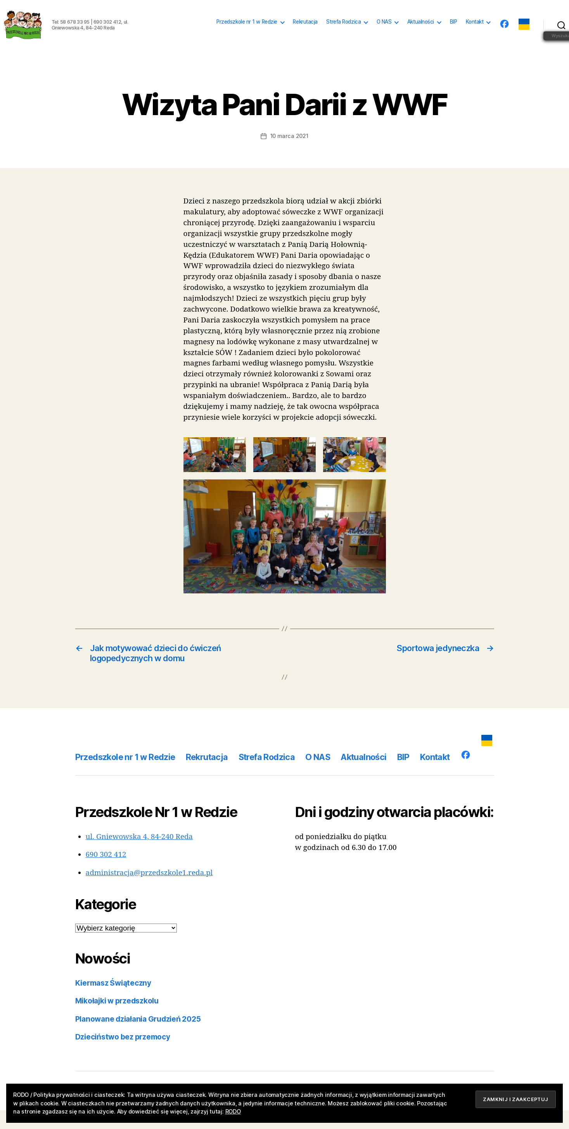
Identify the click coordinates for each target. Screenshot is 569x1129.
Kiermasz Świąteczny (113, 1001)
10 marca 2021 (289, 154)
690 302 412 (106, 873)
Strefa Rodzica (343, 31)
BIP (453, 31)
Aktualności (420, 31)
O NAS (384, 31)
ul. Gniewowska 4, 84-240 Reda (139, 855)
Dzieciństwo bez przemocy (122, 1055)
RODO (233, 1111)
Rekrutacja (305, 31)
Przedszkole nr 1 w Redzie (246, 31)
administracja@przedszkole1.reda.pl (149, 891)
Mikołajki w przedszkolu (117, 1019)
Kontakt (475, 31)
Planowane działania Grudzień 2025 (138, 1037)
